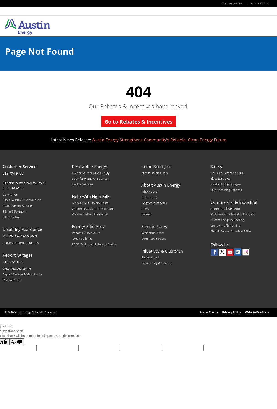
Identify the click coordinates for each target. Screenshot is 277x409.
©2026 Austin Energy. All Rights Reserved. (30, 312)
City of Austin (232, 3)
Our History (149, 197)
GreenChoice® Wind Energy (91, 173)
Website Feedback (257, 312)
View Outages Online (17, 268)
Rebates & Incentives (86, 233)
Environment (150, 257)
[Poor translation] (16, 341)
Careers (146, 214)
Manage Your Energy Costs (90, 203)
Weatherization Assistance (90, 214)
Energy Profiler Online (225, 225)
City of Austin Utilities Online (22, 200)
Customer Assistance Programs (93, 209)
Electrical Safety (221, 178)
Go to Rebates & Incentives (138, 121)
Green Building (82, 239)
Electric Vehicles (82, 184)
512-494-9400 (13, 173)
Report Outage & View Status (22, 274)
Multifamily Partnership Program (233, 214)
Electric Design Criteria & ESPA (231, 231)
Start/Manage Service (17, 206)
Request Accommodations (21, 243)
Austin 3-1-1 (259, 3)
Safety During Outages (226, 184)
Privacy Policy (231, 312)
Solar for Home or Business (90, 178)
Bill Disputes (11, 217)
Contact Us (10, 194)
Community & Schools (156, 263)
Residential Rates (152, 233)
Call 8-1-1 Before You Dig (227, 173)
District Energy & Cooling (227, 220)
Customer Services (20, 166)
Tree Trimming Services (226, 190)
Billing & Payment (14, 211)
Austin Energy (208, 312)
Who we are (149, 191)
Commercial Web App (225, 209)
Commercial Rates (153, 239)
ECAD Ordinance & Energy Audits (94, 244)
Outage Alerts (12, 280)
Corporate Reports (154, 203)
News (145, 209)
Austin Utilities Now (154, 173)
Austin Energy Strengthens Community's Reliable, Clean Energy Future (159, 140)
